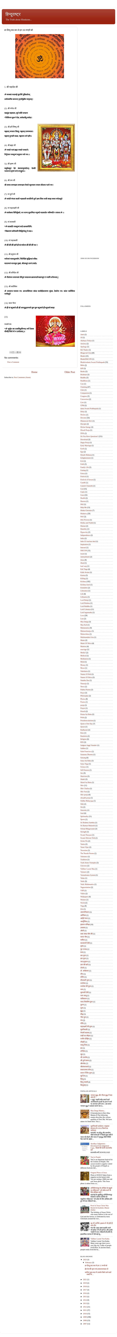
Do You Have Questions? (89, 436)
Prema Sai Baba (86, 714)
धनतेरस (82, 983)
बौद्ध (81, 1014)
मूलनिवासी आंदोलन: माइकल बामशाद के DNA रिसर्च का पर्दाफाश (100, 1128)
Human (83, 526)
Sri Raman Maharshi (87, 826)
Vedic (82, 881)
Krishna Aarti (85, 585)
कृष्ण (81, 946)
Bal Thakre (84, 350)
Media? (83, 653)
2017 (85, 1290)
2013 (85, 1303)
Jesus (82, 560)
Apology (83, 347)
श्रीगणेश (83, 1063)
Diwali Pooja (85, 430)
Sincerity (83, 810)
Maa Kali (83, 625)
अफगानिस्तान (84, 912)
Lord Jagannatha (86, 612)
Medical (83, 656)
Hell (81, 504)
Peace (82, 693)
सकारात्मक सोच (85, 1070)
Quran (82, 727)
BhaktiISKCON (86, 359)
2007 (85, 1324)
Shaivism (83, 776)
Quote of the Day (86, 724)
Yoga (82, 906)
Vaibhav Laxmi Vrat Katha (100, 1239)
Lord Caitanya (85, 609)
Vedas (82, 878)
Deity (82, 412)
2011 (85, 1310)
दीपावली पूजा (84, 980)
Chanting (83, 387)
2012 (85, 1307)
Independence (85, 535)
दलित (82, 977)
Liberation (84, 591)
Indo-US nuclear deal (87, 541)
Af (81, 337)
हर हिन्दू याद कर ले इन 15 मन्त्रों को (96, 1266)
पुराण (82, 1005)
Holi (82, 517)
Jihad (82, 563)
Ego (81, 452)
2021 (85, 1279)
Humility (83, 529)
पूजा (81, 1008)
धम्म (81, 989)
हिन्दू (81, 1079)
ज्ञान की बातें (84, 965)
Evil (81, 461)
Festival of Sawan (86, 480)
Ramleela (83, 736)
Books (82, 371)
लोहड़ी (82, 1042)
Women (83, 900)
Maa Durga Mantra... (98, 1111)
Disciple (83, 424)
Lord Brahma (85, 603)
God (81, 489)
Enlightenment (85, 458)
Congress (83, 396)
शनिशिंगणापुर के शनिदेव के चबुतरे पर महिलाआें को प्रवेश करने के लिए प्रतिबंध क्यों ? (101, 1190)
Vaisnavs (83, 872)
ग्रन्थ (81, 952)
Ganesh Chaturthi (86, 486)
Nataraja (83, 684)
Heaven (83, 501)
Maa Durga (84, 622)
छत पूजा (83, 958)
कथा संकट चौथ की (86, 934)
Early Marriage (85, 446)
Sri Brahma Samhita (87, 823)
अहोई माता (84, 918)
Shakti (82, 779)
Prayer (82, 708)
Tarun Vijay (84, 847)
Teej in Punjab (96, 1157)
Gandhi (83, 483)
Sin (81, 807)
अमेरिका (83, 915)
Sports (82, 819)
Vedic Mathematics (87, 884)
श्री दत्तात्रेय (83, 1057)
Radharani (84, 730)
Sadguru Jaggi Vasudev (88, 745)
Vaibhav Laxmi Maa (87, 869)
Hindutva (83, 514)
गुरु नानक (83, 949)
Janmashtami (85, 557)
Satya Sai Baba (85, 761)
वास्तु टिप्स (83, 1045)
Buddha (83, 378)
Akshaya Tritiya (86, 341)
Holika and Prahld (86, 523)
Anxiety (83, 344)
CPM (82, 405)
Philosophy (84, 696)
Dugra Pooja (84, 442)
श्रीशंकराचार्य (84, 1067)
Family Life (84, 467)
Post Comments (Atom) (22, 377)
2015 (85, 1297)
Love (82, 615)
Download (84, 439)
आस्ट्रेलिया (83, 921)
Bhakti (82, 356)
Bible (82, 365)
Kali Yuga (83, 569)
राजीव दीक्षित (84, 1039)
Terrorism (83, 850)
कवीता (82, 940)
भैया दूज (83, 1017)
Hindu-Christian (86, 510)
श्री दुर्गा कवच (84, 1060)
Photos (82, 699)
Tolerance (83, 856)
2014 (85, 1300)
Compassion (84, 393)
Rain (82, 733)
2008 (85, 1320)
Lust (82, 619)
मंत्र (81, 1020)
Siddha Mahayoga (86, 801)
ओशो (82, 931)
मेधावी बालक (84, 1033)
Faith (82, 464)
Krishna (83, 581)
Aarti (82, 334)
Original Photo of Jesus (99, 1173)
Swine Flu (84, 841)
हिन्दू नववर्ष (84, 1082)
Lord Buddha (85, 606)
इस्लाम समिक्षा (85, 924)
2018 (85, 1286)
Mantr (82, 640)
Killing (82, 578)
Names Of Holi (85, 674)
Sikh (82, 804)
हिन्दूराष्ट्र (13, 14)
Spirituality (84, 816)
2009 (85, 1317)
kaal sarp (83, 566)
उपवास (82, 928)
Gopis (82, 492)
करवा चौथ (83, 937)
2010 (85, 1314)
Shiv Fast (83, 792)
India (82, 538)
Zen (81, 909)
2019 (85, 1283)
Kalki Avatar (84, 572)
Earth (82, 449)
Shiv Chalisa (84, 788)
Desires (83, 415)
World (82, 903)
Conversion (84, 399)
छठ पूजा (83, 955)
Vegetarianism (85, 887)
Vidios (82, 893)
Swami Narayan (86, 835)
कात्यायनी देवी (85, 943)
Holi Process (84, 520)
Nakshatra (84, 671)
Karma (82, 575)
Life (81, 594)
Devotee (83, 418)
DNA (82, 433)
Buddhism (84, 381)
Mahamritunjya (85, 631)
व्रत (81, 1048)
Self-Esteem (84, 770)
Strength (83, 832)
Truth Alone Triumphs (88, 863)
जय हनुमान (84, 962)
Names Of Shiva (86, 677)
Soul (82, 813)
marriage (83, 649)
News (82, 687)
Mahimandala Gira (87, 637)
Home (34, 372)
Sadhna (83, 748)
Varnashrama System (87, 875)
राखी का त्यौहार (85, 1036)
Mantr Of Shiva (85, 643)
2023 (85, 1260)
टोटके (82, 968)
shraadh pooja (85, 798)
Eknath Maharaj (86, 455)
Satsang (83, 758)
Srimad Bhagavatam (87, 829)
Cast (82, 384)
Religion (83, 739)
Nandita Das (84, 680)
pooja (82, 705)
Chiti (82, 390)
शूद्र (81, 1054)
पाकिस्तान (83, 999)
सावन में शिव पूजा (86, 1073)
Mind (82, 662)
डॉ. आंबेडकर (84, 971)
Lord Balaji (84, 600)
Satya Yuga (84, 764)
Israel (82, 554)
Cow (82, 402)
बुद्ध (81, 1011)
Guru (82, 495)
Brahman (83, 375)
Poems (82, 702)
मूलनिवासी (83, 1029)
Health (82, 498)
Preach (82, 711)
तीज (81, 974)
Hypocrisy (84, 532)
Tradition (83, 860)
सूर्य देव (82, 1076)
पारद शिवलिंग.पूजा (86, 1002)
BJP (81, 368)
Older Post (69, 372)
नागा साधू (83, 996)
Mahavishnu (84, 634)
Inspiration (84, 544)
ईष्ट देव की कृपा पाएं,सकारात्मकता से (96, 1269)
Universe (83, 866)
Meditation (84, 659)
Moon (82, 668)
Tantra (82, 844)
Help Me (83, 507)
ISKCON (83, 551)
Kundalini (84, 588)
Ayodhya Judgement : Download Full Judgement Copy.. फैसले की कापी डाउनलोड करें (101, 1147)
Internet (83, 548)
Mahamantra (84, 628)
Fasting (83, 470)
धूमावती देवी (84, 992)
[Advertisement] (98, 139)
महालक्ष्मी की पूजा (86, 1026)
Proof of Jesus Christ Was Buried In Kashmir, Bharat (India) (100, 1208)
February (88, 1262)
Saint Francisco (85, 751)
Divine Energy (85, 427)
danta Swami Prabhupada (89, 409)
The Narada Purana (87, 853)
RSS (82, 742)
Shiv (82, 785)
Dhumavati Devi (86, 421)
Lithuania (83, 597)
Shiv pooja (84, 795)
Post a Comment (13, 362)
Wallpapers (84, 897)
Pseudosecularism (86, 721)
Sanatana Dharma (86, 754)
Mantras (83, 646)
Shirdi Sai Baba (85, 782)
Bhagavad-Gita (85, 353)
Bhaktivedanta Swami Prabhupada (92, 362)
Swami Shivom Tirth (87, 838)
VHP (82, 890)
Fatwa (82, 473)
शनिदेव (82, 1051)
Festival (83, 476)
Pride (82, 717)
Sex (81, 773)
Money (82, 665)
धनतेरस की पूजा (85, 986)
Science (83, 767)
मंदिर (82, 1023)
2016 (85, 1293)
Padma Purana (85, 690)
